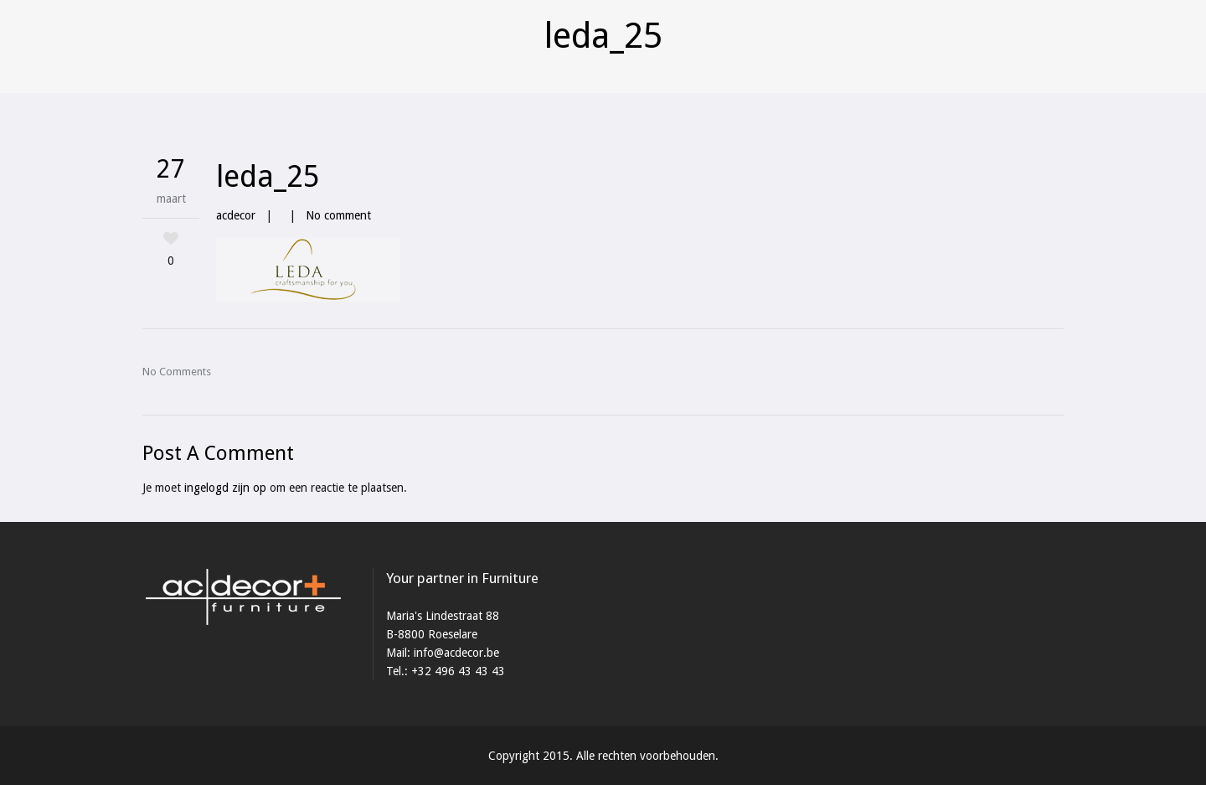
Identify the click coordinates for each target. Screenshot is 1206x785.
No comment (338, 215)
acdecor (235, 215)
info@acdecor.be (456, 652)
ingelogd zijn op (225, 487)
